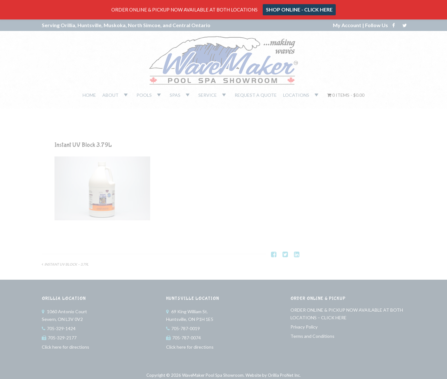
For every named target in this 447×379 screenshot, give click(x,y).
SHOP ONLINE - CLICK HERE (299, 9)
